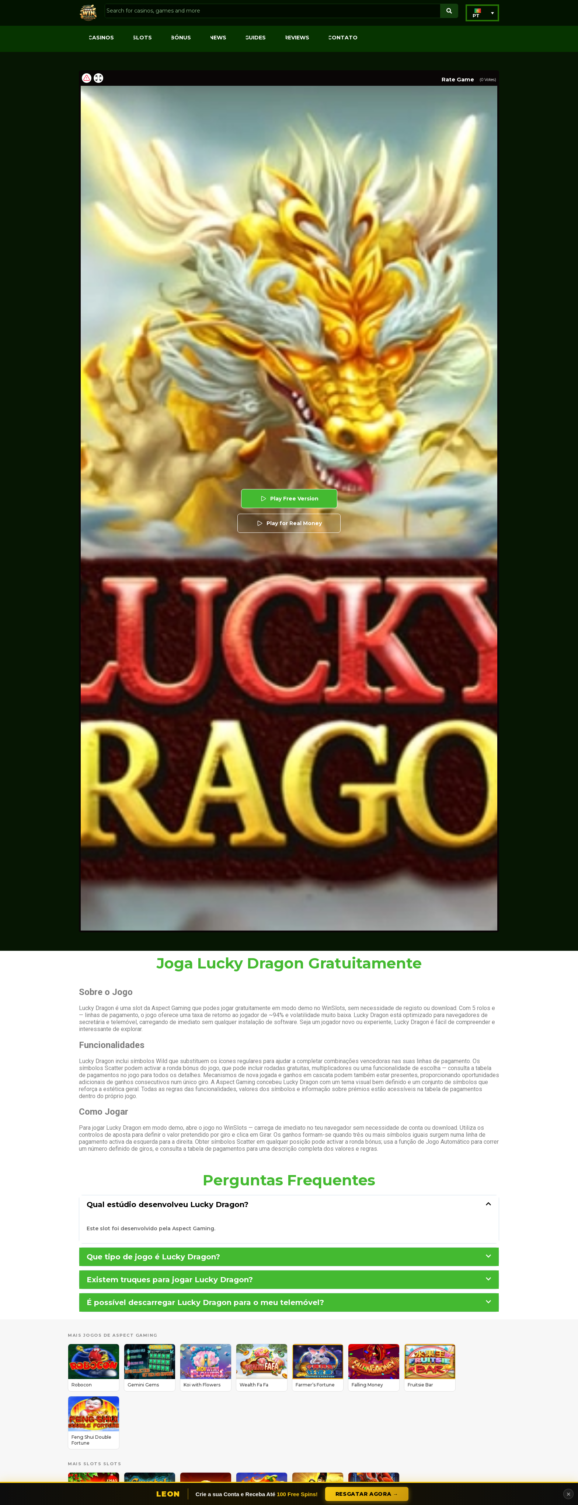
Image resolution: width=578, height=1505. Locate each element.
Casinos (101, 37)
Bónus (180, 37)
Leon (168, 1494)
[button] (482, 13)
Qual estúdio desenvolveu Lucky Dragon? (167, 1204)
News (217, 37)
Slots (142, 37)
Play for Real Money (289, 523)
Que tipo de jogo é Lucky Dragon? (153, 1256)
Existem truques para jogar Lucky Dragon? (170, 1279)
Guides (255, 37)
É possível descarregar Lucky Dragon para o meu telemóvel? (205, 1302)
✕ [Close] (568, 1494)
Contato (343, 37)
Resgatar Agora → (366, 1494)
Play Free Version (289, 498)
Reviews (296, 37)
